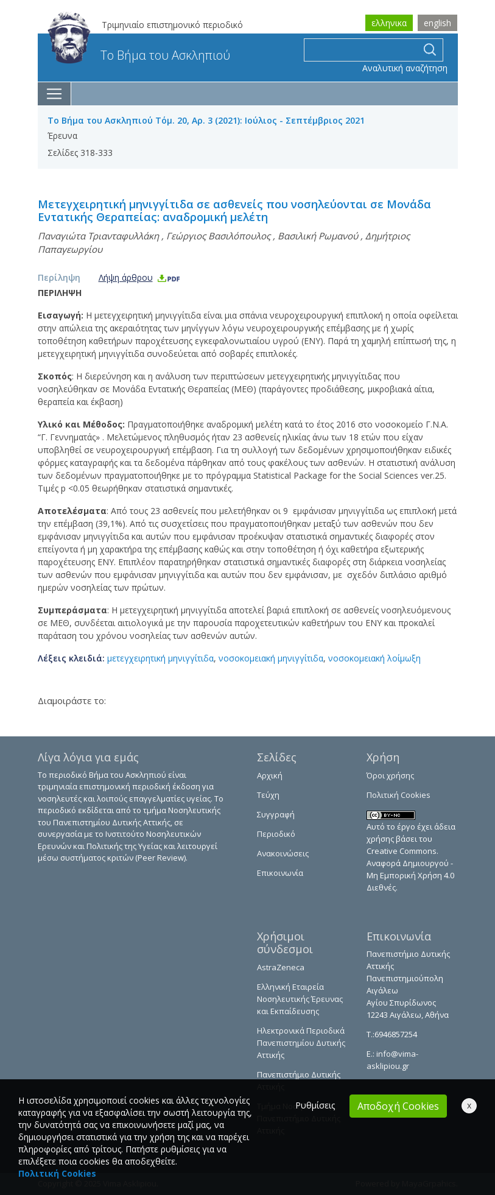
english (437, 23)
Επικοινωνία (280, 872)
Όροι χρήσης (390, 775)
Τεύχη (268, 794)
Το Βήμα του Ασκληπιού (138, 55)
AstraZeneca (280, 967)
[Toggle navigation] (54, 93)
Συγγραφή (276, 814)
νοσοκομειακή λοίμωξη (374, 658)
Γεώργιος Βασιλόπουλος (218, 236)
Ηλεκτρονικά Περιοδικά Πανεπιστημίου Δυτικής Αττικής (301, 1042)
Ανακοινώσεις (283, 853)
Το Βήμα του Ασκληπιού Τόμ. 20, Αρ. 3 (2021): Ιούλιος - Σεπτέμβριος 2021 (206, 120)
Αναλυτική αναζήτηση (405, 68)
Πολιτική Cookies (398, 794)
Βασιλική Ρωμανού (318, 236)
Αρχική (270, 775)
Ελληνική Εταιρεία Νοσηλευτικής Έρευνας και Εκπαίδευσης (300, 999)
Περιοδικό (276, 833)
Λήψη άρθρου (140, 277)
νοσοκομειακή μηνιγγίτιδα (271, 658)
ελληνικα (389, 23)
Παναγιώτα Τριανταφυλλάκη (98, 236)
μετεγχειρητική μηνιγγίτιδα (160, 658)
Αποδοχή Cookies (398, 1106)
